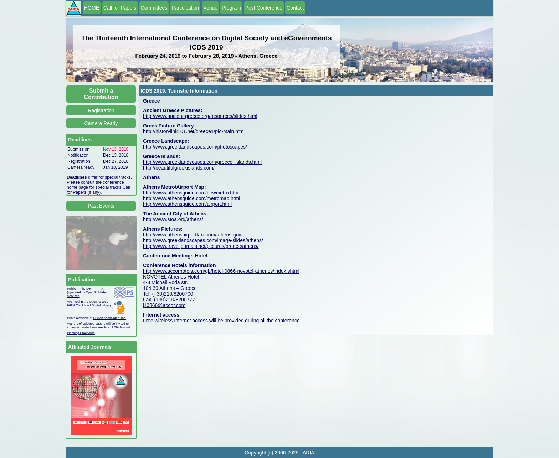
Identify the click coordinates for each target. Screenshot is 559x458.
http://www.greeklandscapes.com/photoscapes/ (195, 147)
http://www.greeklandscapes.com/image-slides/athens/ (203, 240)
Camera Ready (101, 123)
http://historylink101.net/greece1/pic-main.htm (193, 131)
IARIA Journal (120, 327)
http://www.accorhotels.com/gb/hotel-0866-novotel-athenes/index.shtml (221, 271)
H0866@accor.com (164, 305)
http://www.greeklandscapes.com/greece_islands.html (202, 162)
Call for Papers (120, 8)
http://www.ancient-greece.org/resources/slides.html (200, 116)
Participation (185, 8)
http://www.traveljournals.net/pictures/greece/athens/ (201, 246)
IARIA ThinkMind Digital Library (89, 305)
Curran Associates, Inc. (110, 318)
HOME (91, 8)
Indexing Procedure (81, 333)
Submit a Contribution (101, 94)
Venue (210, 8)
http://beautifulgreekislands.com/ (179, 168)
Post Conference (263, 8)
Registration (101, 110)
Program (231, 8)
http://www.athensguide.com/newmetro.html (191, 193)
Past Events (101, 206)
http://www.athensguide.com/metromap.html (191, 198)
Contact (295, 8)
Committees (154, 8)
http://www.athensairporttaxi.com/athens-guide (194, 235)
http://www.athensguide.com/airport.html (187, 204)
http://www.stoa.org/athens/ (173, 219)
